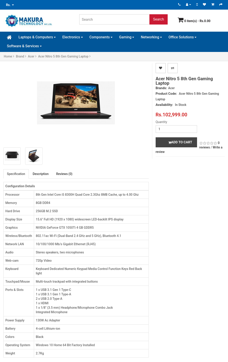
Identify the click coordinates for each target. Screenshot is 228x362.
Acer (32, 56)
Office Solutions (183, 37)
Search (158, 19)
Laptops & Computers (37, 37)
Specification (16, 174)
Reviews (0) (64, 174)
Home (9, 56)
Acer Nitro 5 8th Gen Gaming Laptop (64, 56)
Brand (21, 56)
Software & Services (24, 46)
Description (41, 174)
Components (101, 37)
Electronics (72, 37)
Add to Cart (180, 142)
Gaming (126, 37)
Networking (151, 37)
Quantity (161, 122)
